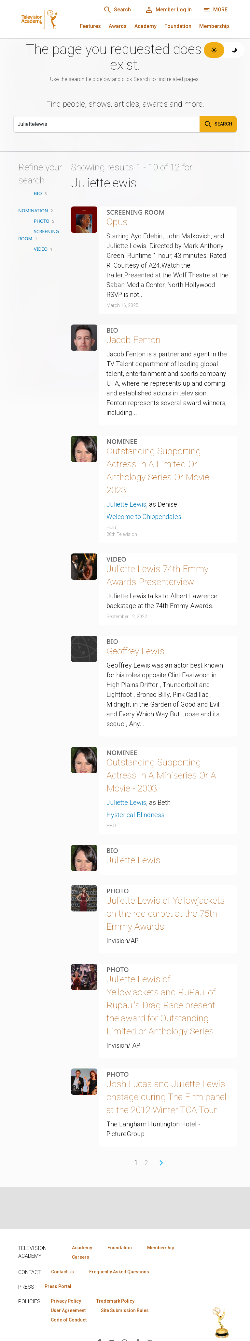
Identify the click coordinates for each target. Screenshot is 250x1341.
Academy (145, 26)
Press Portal (58, 1286)
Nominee (121, 441)
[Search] (117, 10)
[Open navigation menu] (215, 10)
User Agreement (68, 1310)
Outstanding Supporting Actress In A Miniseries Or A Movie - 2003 (161, 775)
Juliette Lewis (126, 504)
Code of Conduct (69, 1319)
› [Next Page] (161, 1163)
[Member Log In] (168, 10)
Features (90, 26)
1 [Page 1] (136, 1163)
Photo (117, 891)
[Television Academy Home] (51, 20)
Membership (214, 26)
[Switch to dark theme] (234, 50)
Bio (112, 330)
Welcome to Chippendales (143, 517)
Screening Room (135, 212)
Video (116, 559)
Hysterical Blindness (135, 815)
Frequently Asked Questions (119, 1271)
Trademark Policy (115, 1301)
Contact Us (62, 1271)
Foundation (177, 26)
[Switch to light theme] (214, 50)
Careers (80, 1257)
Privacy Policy (66, 1301)
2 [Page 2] (146, 1163)
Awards (118, 26)
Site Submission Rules (125, 1310)
